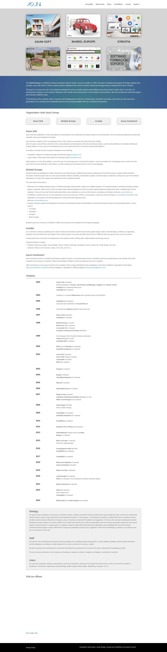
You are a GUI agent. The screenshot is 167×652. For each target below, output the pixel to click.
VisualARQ (89, 4)
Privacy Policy (30, 647)
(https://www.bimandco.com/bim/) (37, 267)
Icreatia (128, 4)
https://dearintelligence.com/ (95, 267)
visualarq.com (76, 155)
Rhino (109, 4)
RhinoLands (100, 4)
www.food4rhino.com (41, 200)
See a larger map (31, 633)
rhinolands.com (75, 157)
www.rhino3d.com (126, 192)
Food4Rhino (118, 4)
